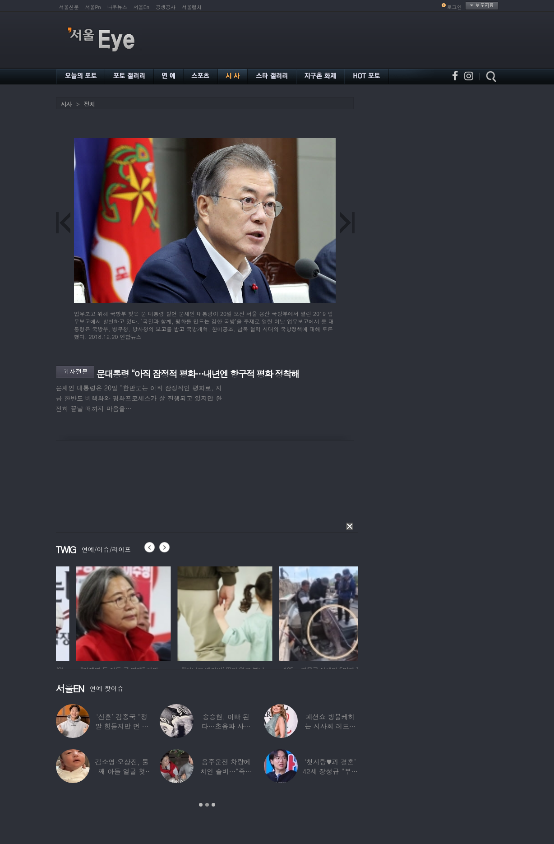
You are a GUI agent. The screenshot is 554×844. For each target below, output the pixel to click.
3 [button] (213, 805)
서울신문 (69, 7)
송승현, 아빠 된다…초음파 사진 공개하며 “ (226, 726)
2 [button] (207, 805)
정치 (89, 104)
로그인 (454, 7)
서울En (141, 7)
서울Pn (93, 7)
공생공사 (165, 7)
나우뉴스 (117, 7)
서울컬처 (192, 7)
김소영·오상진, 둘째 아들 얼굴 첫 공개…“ (122, 771)
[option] (103, 612)
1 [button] (201, 805)
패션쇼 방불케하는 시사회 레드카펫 (330, 726)
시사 (66, 104)
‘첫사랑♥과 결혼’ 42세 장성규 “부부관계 (330, 771)
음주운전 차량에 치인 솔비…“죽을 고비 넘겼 (226, 771)
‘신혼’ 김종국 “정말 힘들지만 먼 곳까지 (122, 726)
